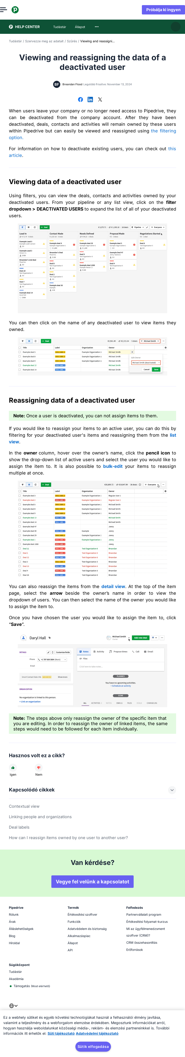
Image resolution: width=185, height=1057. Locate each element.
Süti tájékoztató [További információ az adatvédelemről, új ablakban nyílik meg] (61, 1033)
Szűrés (72, 41)
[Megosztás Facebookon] (80, 100)
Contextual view (24, 806)
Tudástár (15, 41)
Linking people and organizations (40, 816)
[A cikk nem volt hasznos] (39, 768)
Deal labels (19, 827)
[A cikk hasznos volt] (13, 768)
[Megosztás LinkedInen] (90, 100)
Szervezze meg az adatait (44, 41)
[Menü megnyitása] (12, 9)
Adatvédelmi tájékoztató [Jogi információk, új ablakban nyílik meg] (97, 1033)
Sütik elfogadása (93, 1046)
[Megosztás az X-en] (100, 100)
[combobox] (97, 27)
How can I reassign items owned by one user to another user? (68, 837)
